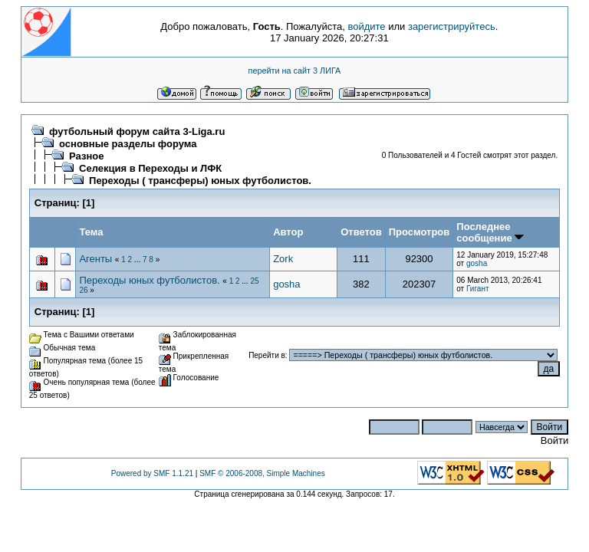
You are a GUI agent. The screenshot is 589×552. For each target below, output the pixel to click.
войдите (366, 26)
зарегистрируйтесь (451, 26)
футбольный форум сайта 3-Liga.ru (137, 131)
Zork (283, 258)
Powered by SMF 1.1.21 (152, 473)
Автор (288, 232)
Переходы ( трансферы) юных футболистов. (200, 180)
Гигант (477, 288)
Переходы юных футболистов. (149, 280)
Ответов (361, 232)
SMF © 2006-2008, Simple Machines (262, 473)
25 (254, 281)
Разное (86, 156)
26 (83, 290)
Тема (91, 232)
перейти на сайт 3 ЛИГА (294, 70)
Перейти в (266, 355)
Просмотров (419, 232)
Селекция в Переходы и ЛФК (150, 168)
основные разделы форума (127, 144)
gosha (476, 263)
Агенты (95, 258)
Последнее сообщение (490, 232)
